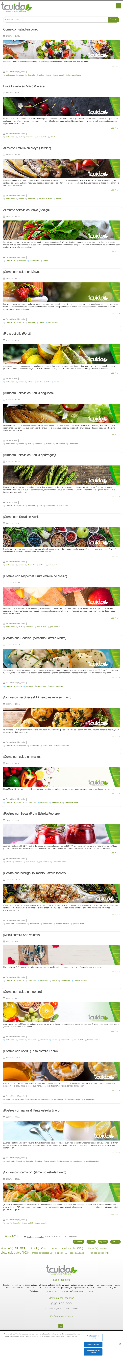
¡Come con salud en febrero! (22, 992)
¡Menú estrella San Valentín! (21, 935)
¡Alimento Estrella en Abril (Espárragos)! (29, 455)
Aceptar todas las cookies (93, 1352)
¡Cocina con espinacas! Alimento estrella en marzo (37, 697)
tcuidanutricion (10, 75)
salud (20, 137)
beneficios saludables (74, 75)
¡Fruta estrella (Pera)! (17, 334)
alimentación (31, 75)
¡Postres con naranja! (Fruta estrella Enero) (31, 1110)
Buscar (113, 20)
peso (7, 1223)
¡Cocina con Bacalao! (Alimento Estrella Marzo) (34, 638)
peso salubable (63, 505)
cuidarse (41, 75)
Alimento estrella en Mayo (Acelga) (26, 210)
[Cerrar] (120, 1344)
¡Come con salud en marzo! (22, 757)
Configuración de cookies (93, 1337)
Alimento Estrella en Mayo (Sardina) (27, 148)
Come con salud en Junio (20, 29)
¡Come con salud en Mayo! (21, 272)
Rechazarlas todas (93, 1344)
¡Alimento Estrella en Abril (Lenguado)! (28, 393)
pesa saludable (32, 1099)
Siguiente (103, 1242)
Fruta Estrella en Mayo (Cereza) (24, 86)
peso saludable (73, 444)
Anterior (91, 1242)
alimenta (52, 137)
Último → (115, 1242)
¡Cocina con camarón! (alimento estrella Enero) (34, 1172)
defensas (30, 382)
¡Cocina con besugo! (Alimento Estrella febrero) (34, 873)
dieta (49, 75)
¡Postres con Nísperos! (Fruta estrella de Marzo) (35, 576)
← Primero (78, 1242)
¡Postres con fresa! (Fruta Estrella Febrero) (31, 813)
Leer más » (115, 66)
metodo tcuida (32, 802)
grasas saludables (78, 923)
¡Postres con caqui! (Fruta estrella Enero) (30, 1051)
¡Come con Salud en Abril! (21, 517)
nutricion (21, 75)
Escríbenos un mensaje (61, 1316)
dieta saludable (59, 75)
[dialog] (61, 1344)
